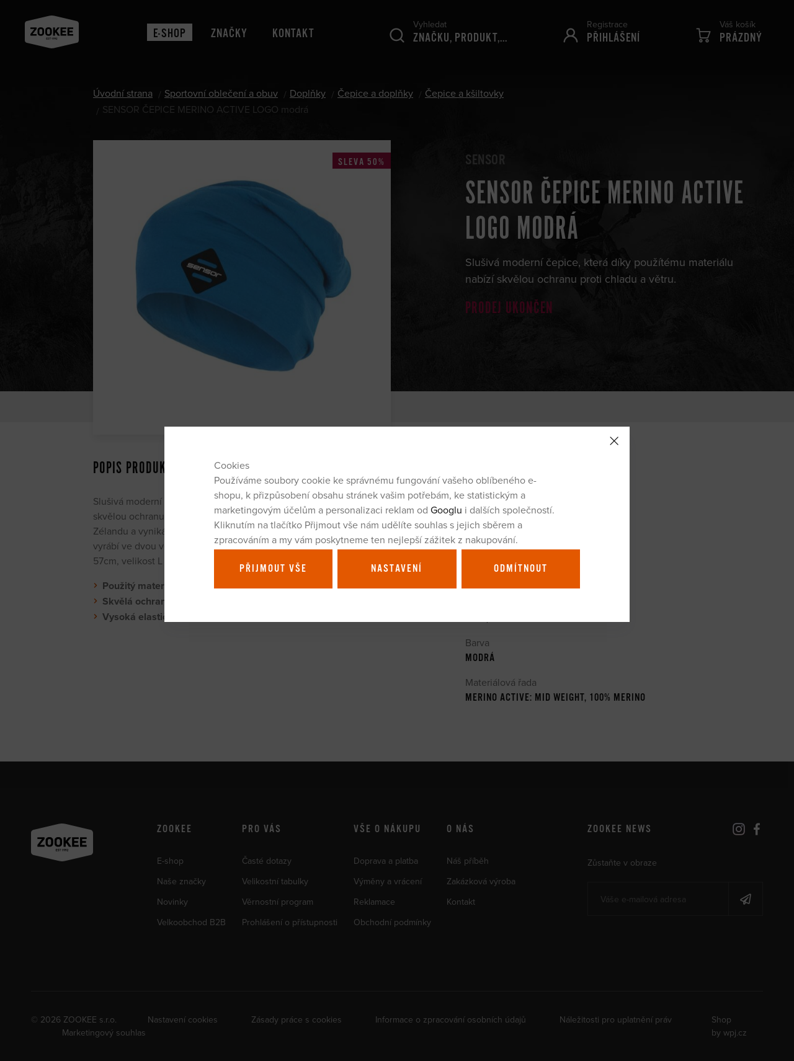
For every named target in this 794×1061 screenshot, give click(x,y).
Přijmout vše (273, 568)
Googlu (446, 510)
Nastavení (396, 568)
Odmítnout (521, 568)
